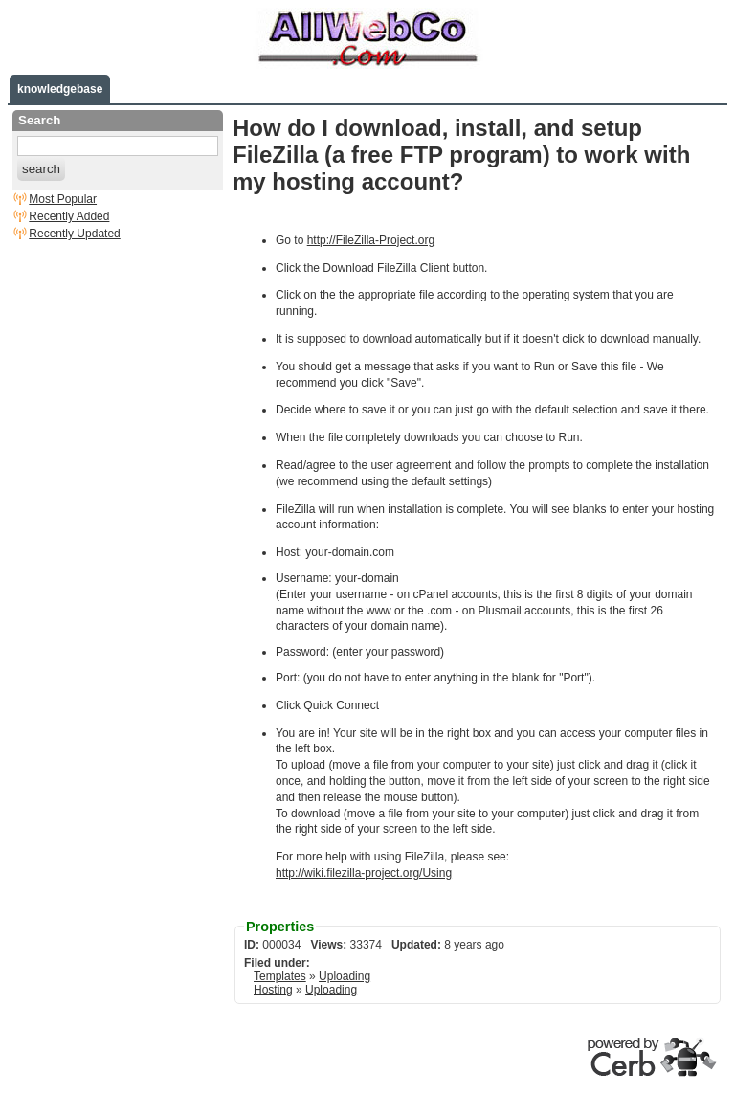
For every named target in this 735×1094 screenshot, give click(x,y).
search (41, 169)
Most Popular (63, 199)
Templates (280, 976)
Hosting (273, 989)
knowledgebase (59, 89)
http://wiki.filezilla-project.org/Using (364, 873)
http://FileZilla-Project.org (370, 240)
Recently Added (69, 216)
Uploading (344, 976)
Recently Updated (74, 233)
